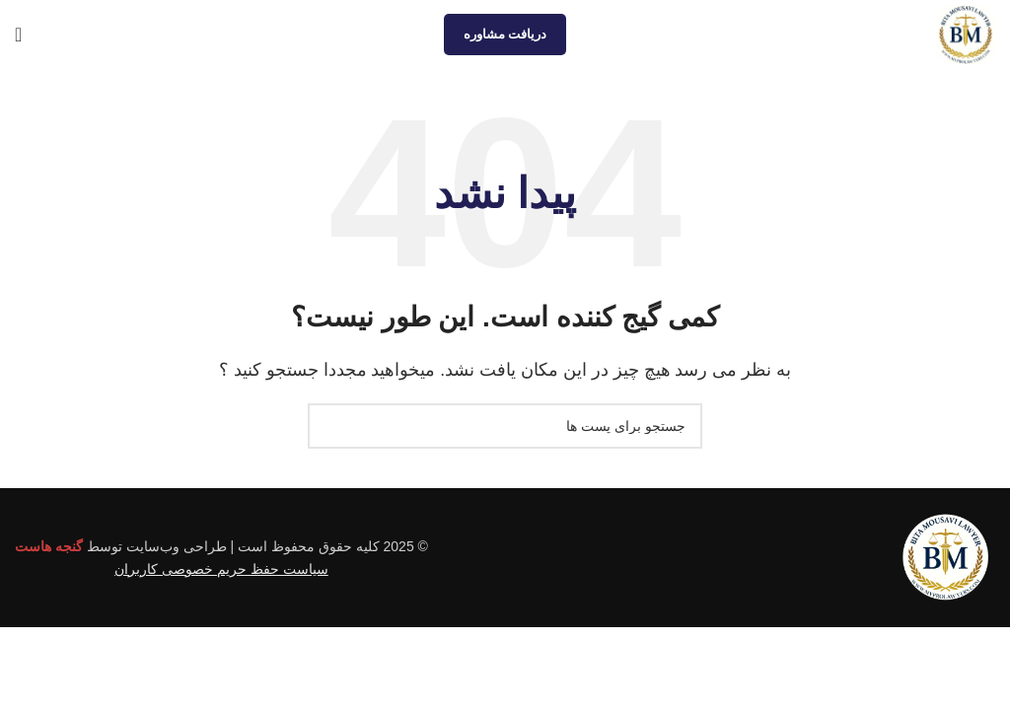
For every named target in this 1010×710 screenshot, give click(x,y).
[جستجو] (505, 426)
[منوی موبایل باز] (18, 34)
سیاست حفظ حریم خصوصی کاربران (221, 569)
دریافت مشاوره (505, 34)
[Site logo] (965, 33)
